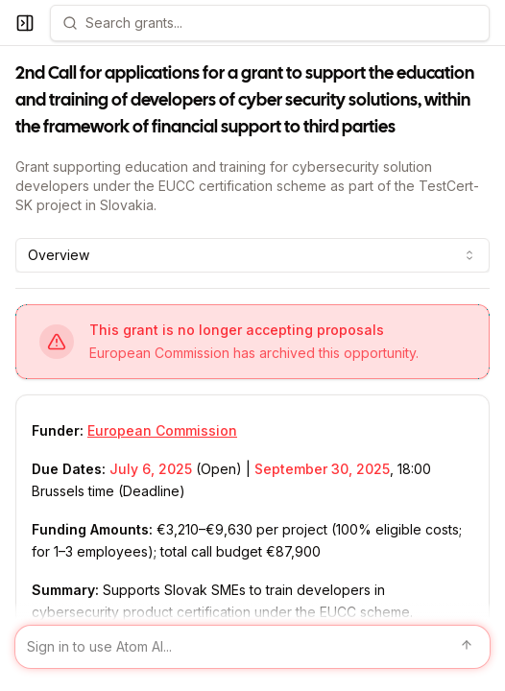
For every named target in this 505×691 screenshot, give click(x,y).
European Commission (162, 430)
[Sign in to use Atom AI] (252, 647)
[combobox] (252, 255)
